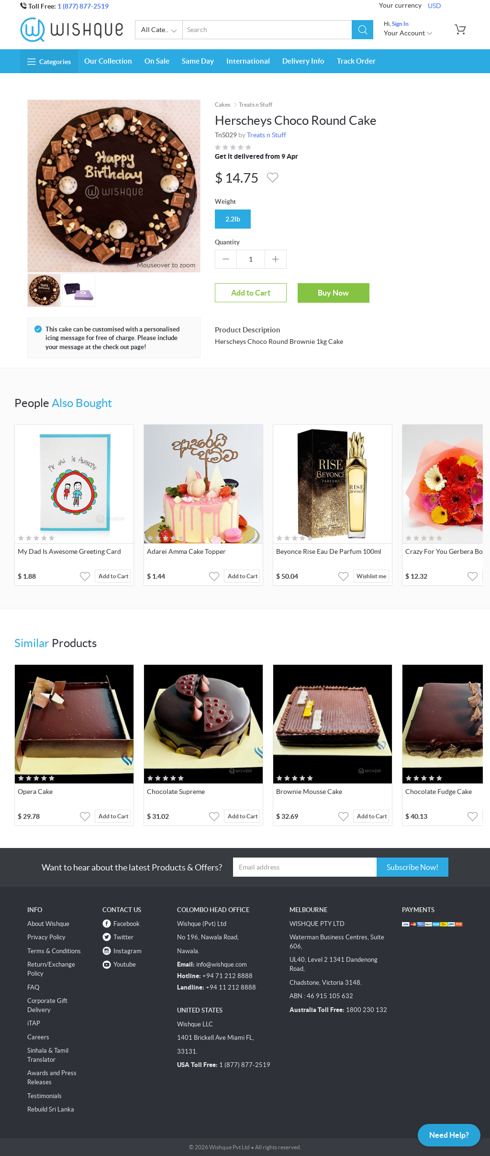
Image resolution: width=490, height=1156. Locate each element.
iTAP (33, 1023)
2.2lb (232, 219)
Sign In (400, 24)
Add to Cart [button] (114, 576)
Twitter (123, 937)
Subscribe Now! (412, 867)
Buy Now (333, 292)
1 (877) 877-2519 (83, 6)
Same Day (198, 61)
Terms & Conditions (54, 951)
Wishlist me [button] (371, 576)
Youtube (124, 964)
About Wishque (48, 923)
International (248, 61)
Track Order (356, 61)
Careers (38, 1037)
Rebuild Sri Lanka (50, 1109)
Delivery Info (303, 61)
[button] (362, 29)
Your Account (408, 33)
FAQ (33, 987)
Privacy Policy (46, 937)
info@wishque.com (221, 964)
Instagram (127, 951)
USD (434, 6)
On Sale (157, 61)
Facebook (126, 923)
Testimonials (44, 1096)
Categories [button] (49, 61)
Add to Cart (250, 292)
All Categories (162, 31)
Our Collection (108, 61)
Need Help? (449, 1135)
